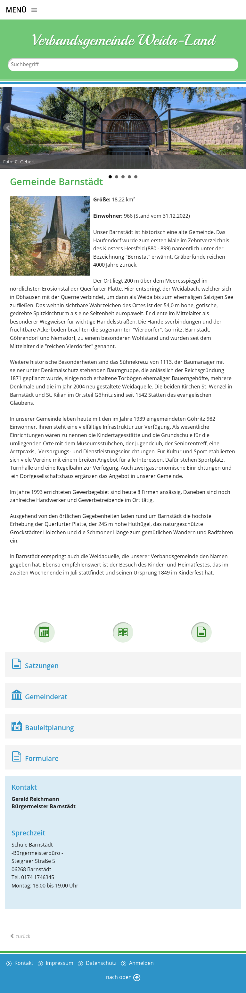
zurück (8, 128)
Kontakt (23, 962)
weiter (238, 128)
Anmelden (141, 962)
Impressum (59, 962)
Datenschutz (101, 962)
